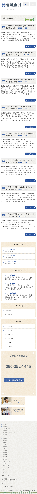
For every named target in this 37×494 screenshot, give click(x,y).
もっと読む (29, 46)
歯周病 (4, 442)
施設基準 (5, 472)
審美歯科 (5, 446)
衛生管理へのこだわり (9, 432)
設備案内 (5, 430)
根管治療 (5, 456)
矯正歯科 (5, 454)
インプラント (6, 448)
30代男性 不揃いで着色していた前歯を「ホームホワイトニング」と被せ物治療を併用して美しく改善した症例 (19, 286)
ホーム (4, 424)
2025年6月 (8, 347)
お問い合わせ (6, 461)
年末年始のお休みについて (14, 262)
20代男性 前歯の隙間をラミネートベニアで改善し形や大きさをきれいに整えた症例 (19, 277)
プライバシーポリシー (9, 470)
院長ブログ (8, 314)
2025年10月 (9, 338)
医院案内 (5, 426)
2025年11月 (9, 334)
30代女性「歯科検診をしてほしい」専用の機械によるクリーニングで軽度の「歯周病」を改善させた (19, 296)
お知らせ (8, 310)
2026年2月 (8, 326)
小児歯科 (5, 452)
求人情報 (5, 434)
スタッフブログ (7, 468)
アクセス (5, 459)
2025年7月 (8, 343)
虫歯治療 (5, 440)
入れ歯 (4, 444)
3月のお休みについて (12, 250)
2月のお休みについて (12, 256)
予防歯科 (5, 450)
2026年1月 (8, 330)
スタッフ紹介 (6, 428)
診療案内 (5, 438)
